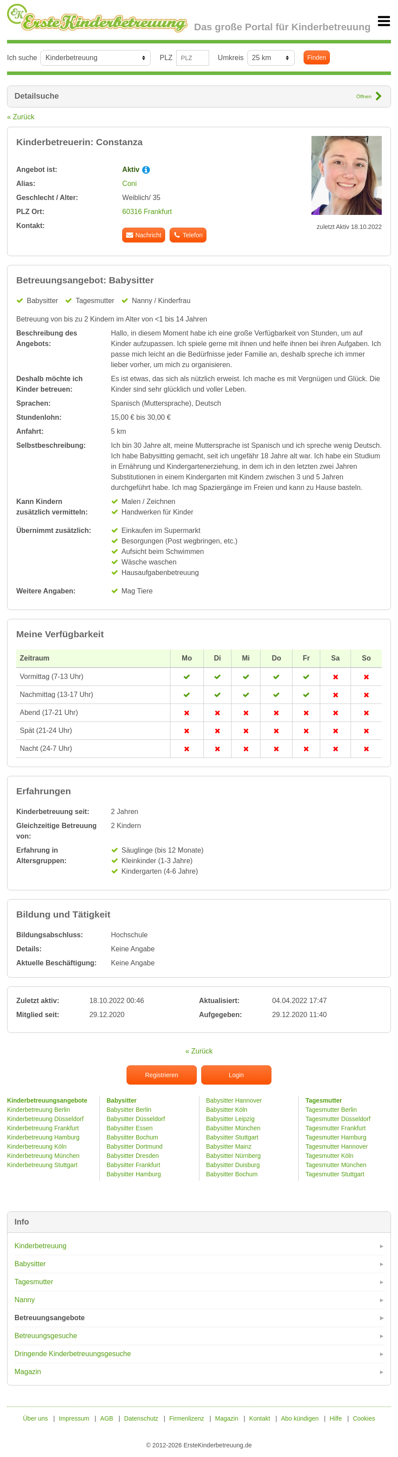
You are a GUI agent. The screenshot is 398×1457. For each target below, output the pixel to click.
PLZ (165, 57)
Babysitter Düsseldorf (136, 1118)
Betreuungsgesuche (45, 1335)
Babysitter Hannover (234, 1100)
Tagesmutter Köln (330, 1155)
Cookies (364, 1418)
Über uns (35, 1418)
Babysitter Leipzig (230, 1118)
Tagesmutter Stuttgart (335, 1174)
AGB (106, 1418)
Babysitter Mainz (228, 1146)
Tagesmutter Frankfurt (336, 1128)
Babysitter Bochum (133, 1137)
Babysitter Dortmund (135, 1146)
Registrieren (161, 1074)
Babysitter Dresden (133, 1155)
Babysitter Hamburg (134, 1174)
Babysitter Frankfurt (133, 1164)
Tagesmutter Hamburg (336, 1137)
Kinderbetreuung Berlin (38, 1109)
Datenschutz (141, 1418)
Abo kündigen (300, 1418)
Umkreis (231, 57)
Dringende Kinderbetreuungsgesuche (72, 1353)
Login (236, 1074)
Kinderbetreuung (40, 1246)
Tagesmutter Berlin (331, 1109)
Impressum (74, 1418)
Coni (129, 183)
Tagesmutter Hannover (337, 1146)
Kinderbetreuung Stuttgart (42, 1164)
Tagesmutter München (336, 1164)
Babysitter (30, 1264)
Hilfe (335, 1418)
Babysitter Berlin (129, 1109)
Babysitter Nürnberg (233, 1155)
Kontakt (259, 1418)
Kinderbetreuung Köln (36, 1146)
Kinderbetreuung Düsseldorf (45, 1118)
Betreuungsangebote (49, 1317)
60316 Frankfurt (147, 211)
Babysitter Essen (130, 1128)
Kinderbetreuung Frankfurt (43, 1128)
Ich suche (22, 57)
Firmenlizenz (186, 1418)
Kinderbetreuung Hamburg (43, 1137)
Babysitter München (233, 1128)
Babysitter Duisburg (233, 1164)
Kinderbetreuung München (43, 1155)
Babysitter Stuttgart (232, 1137)
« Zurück (20, 117)
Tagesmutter (33, 1282)
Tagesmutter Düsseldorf (338, 1118)
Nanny (24, 1299)
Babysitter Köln (226, 1109)
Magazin (27, 1371)
